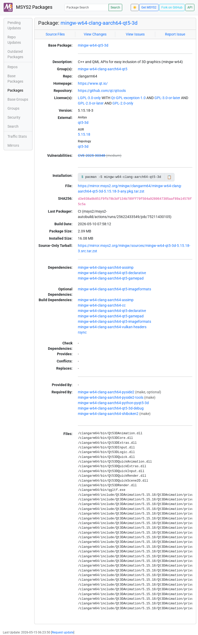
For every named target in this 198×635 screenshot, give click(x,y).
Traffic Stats (17, 136)
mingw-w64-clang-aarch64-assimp (106, 267)
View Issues (135, 34)
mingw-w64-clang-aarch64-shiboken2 (108, 414)
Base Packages (15, 78)
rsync (82, 332)
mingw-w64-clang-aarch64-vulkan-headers (112, 327)
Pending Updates (14, 25)
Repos (12, 67)
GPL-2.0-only (122, 103)
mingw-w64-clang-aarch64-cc (102, 305)
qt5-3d (83, 122)
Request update (62, 632)
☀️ (135, 7)
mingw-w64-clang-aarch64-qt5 (102, 69)
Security (13, 117)
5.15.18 (84, 134)
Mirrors (13, 145)
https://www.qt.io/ (93, 83)
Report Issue (175, 34)
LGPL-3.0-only (89, 98)
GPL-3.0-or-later (167, 98)
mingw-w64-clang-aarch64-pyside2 (106, 392)
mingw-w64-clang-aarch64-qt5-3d (99, 23)
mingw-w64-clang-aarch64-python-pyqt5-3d (113, 403)
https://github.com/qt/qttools (102, 91)
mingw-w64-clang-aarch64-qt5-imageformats (114, 289)
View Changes (95, 34)
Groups (13, 108)
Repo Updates (14, 40)
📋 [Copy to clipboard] (169, 177)
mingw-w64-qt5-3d (93, 45)
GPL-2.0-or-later (91, 103)
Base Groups (17, 99)
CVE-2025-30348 (91, 155)
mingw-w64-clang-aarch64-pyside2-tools (110, 397)
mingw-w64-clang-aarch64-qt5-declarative (112, 273)
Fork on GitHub (172, 7)
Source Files (55, 34)
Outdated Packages (15, 54)
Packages (15, 90)
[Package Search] (86, 7)
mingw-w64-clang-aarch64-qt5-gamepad (111, 278)
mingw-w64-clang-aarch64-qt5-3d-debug (111, 408)
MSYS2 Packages (28, 7)
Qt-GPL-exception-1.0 (128, 98)
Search (115, 7)
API (189, 7)
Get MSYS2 (148, 7)
